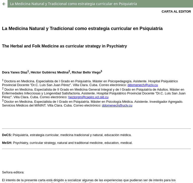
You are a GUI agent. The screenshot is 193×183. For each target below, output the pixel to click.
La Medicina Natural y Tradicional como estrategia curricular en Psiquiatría (73, 3)
